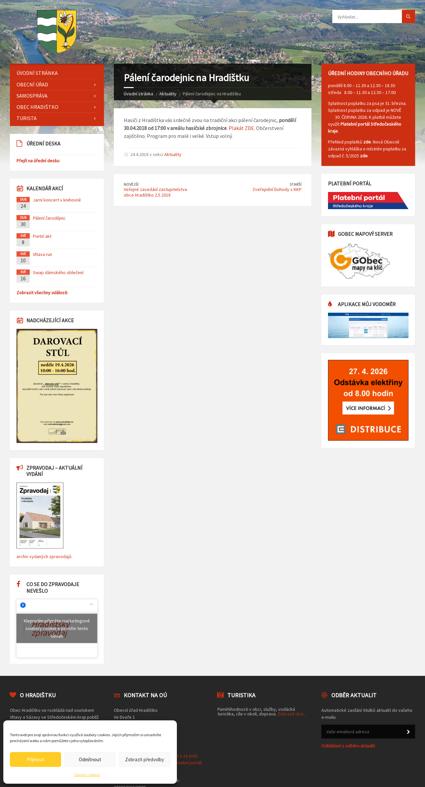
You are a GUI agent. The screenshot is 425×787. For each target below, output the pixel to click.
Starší (296, 184)
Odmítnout (90, 759)
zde (367, 142)
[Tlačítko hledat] (408, 16)
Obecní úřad (32, 84)
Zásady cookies (87, 774)
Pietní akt (42, 236)
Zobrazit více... (292, 714)
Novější (131, 184)
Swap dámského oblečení (58, 272)
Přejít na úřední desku (37, 161)
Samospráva (32, 95)
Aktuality (168, 94)
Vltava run (42, 254)
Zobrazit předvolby (144, 759)
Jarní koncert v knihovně (57, 200)
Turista (26, 118)
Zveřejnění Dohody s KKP (277, 189)
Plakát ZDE (241, 128)
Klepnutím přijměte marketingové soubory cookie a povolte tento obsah (57, 628)
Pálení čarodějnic (49, 218)
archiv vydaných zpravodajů (44, 556)
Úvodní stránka (138, 94)
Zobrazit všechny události (41, 293)
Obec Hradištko (37, 107)
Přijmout (35, 759)
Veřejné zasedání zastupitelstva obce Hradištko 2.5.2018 (155, 192)
